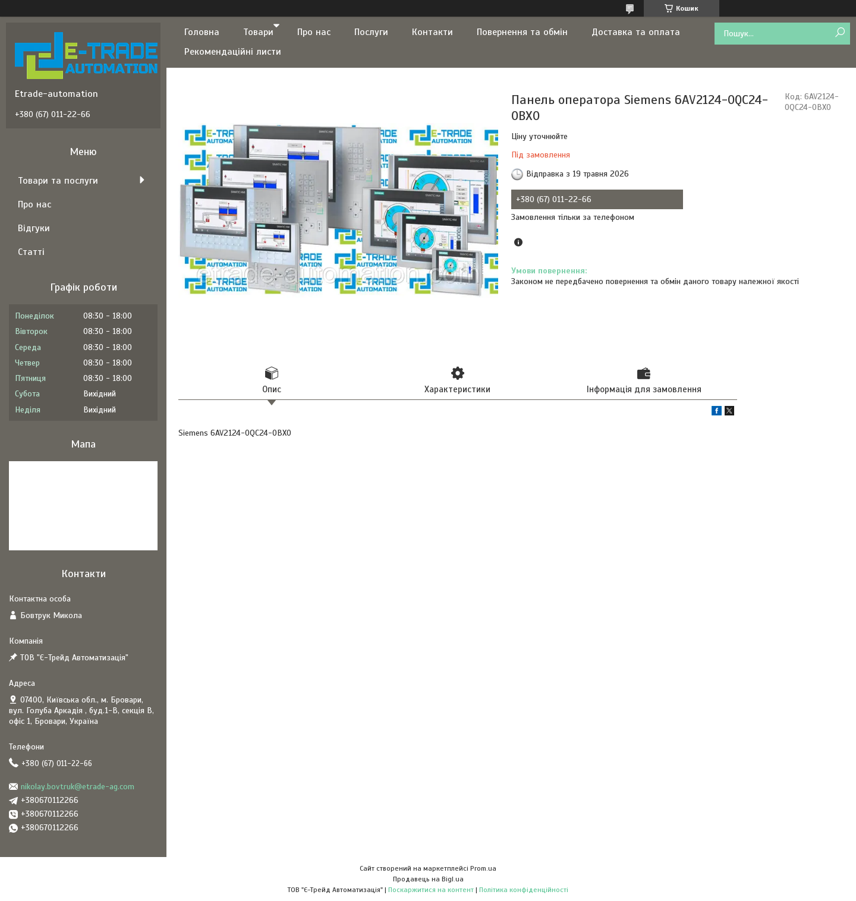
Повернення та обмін (522, 32)
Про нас (314, 32)
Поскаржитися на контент (431, 890)
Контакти (432, 32)
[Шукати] (839, 33)
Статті (31, 252)
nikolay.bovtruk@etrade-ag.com (77, 787)
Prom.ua (483, 868)
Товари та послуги (58, 181)
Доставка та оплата (635, 32)
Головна (201, 32)
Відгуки (34, 228)
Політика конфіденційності (523, 890)
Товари (258, 32)
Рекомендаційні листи (232, 52)
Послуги (371, 32)
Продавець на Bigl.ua (428, 879)
